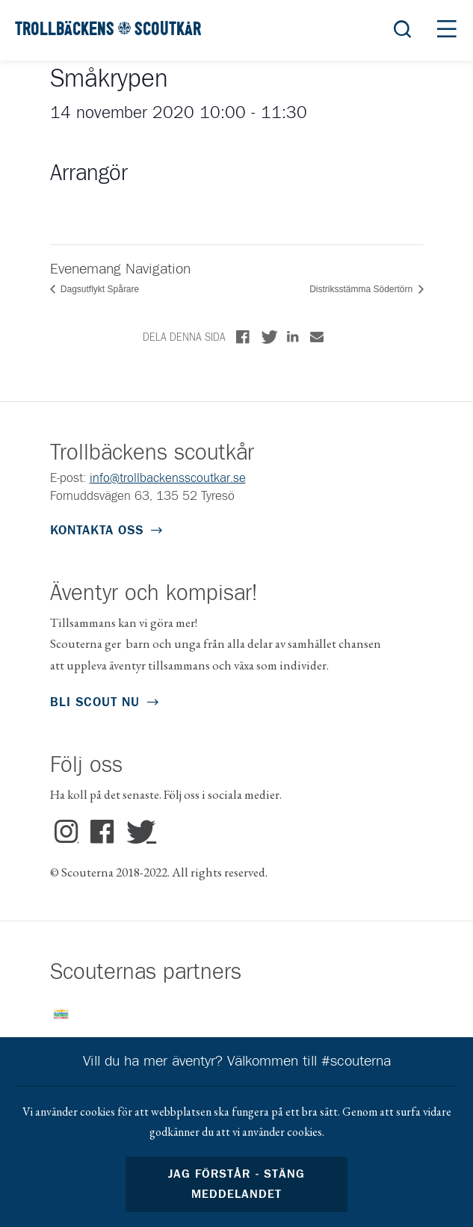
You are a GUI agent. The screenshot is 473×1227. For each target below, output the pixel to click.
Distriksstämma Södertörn (362, 289)
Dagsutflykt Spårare (99, 289)
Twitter (138, 832)
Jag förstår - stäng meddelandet (236, 1184)
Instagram (67, 832)
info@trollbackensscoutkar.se (168, 478)
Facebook (102, 832)
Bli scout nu (95, 702)
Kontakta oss (96, 531)
